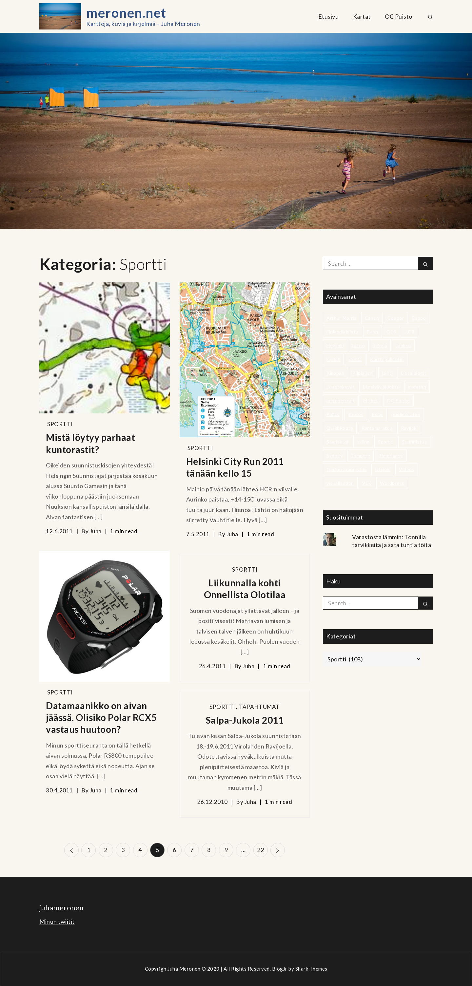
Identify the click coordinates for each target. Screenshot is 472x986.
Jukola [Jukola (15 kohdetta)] (380, 345)
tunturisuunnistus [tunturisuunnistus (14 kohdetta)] (346, 469)
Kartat (362, 16)
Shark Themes (311, 969)
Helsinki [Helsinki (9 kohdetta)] (335, 345)
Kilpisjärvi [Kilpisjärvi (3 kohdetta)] (363, 373)
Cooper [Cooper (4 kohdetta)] (395, 318)
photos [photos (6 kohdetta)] (356, 414)
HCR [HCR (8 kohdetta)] (409, 331)
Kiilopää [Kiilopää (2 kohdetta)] (335, 373)
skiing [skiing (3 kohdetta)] (363, 442)
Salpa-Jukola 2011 (245, 720)
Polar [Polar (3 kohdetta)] (377, 414)
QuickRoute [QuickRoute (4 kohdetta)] (339, 428)
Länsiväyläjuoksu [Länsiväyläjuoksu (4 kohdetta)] (381, 386)
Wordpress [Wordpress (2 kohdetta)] (392, 483)
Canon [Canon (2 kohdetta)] (372, 318)
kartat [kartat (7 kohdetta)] (333, 359)
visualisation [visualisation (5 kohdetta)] (340, 483)
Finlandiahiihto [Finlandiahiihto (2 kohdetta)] (342, 331)
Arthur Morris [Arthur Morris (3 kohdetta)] (341, 318)
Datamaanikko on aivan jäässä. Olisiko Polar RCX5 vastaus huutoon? (101, 717)
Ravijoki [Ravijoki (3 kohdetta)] (409, 428)
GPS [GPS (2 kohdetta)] (391, 331)
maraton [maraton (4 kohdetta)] (417, 386)
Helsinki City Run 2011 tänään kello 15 (235, 467)
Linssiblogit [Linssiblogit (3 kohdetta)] (413, 373)
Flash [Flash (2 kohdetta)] (372, 331)
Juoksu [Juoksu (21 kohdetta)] (403, 345)
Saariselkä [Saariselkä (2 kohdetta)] (337, 442)
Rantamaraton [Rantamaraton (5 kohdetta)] (377, 428)
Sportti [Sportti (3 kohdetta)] (386, 442)
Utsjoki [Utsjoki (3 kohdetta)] (383, 469)
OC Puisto (398, 16)
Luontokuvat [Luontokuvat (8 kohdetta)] (340, 386)
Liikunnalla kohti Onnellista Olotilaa (245, 588)
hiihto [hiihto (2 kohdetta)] (358, 345)
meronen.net (126, 13)
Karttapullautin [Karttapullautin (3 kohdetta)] (387, 359)
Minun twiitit (57, 921)
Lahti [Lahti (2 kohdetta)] (387, 373)
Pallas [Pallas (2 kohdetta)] (332, 414)
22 (260, 849)
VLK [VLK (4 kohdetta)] (367, 483)
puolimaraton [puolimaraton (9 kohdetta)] (405, 414)
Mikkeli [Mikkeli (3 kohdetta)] (371, 400)
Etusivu (328, 16)
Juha (96, 531)
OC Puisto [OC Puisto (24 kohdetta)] (398, 400)
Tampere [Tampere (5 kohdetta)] (360, 455)
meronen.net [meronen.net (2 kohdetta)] (340, 400)
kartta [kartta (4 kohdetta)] (355, 359)
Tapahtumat (259, 706)
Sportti (60, 424)
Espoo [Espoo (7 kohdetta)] (419, 318)
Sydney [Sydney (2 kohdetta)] (334, 455)
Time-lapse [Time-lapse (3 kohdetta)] (391, 455)
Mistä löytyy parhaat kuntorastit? (90, 443)
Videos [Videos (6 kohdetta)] (406, 469)
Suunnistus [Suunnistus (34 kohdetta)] (414, 442)
